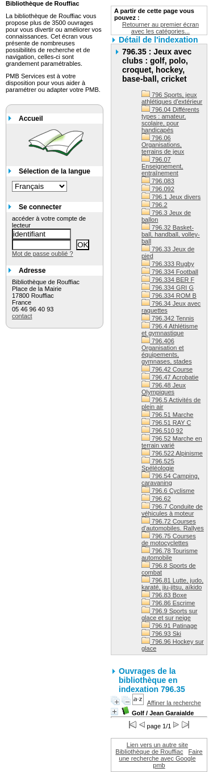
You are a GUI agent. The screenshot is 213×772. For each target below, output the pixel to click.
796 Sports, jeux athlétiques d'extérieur (171, 98)
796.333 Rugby (167, 263)
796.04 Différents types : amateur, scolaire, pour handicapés (170, 119)
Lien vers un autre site (157, 744)
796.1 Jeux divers (171, 196)
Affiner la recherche (174, 702)
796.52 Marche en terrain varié (171, 442)
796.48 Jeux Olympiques (163, 388)
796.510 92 (162, 430)
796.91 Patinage (169, 625)
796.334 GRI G (167, 287)
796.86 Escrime (168, 603)
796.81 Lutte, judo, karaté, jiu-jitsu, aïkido (172, 583)
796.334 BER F (167, 279)
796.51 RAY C (166, 422)
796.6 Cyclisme (167, 490)
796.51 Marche (167, 414)
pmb (159, 765)
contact (22, 316)
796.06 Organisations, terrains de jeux (162, 144)
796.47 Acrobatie (170, 377)
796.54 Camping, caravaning (170, 479)
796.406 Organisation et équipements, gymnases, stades (166, 351)
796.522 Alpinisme (172, 453)
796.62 (156, 498)
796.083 (157, 181)
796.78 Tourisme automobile (169, 554)
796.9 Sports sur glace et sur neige (169, 614)
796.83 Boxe (164, 595)
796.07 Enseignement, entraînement (162, 166)
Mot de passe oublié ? (42, 253)
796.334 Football (169, 271)
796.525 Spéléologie (157, 464)
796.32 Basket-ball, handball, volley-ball (170, 234)
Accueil (31, 119)
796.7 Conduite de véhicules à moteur (172, 510)
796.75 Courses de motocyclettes (168, 539)
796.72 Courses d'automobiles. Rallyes (172, 524)
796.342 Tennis (167, 318)
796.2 (154, 204)
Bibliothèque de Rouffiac (149, 751)
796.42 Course (167, 369)
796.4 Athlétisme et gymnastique (169, 329)
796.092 (157, 188)
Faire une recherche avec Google (160, 755)
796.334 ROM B (169, 295)
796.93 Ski (161, 633)
